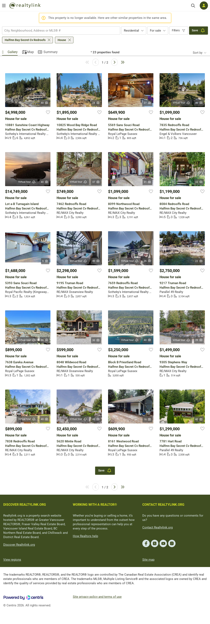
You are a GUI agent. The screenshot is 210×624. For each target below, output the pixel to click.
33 (199, 182)
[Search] (193, 5)
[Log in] (204, 5)
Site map (148, 559)
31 (147, 182)
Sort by (197, 53)
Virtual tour (181, 103)
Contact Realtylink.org (157, 527)
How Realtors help (85, 536)
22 (199, 261)
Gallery (13, 52)
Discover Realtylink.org (19, 545)
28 (96, 102)
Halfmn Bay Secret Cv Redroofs (25, 40)
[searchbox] (58, 30)
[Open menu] (4, 5)
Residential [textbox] (131, 30)
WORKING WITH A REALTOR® (95, 505)
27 (147, 102)
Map (30, 52)
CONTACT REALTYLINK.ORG (163, 505)
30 (96, 340)
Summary (50, 52)
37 (96, 182)
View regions (12, 559)
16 (147, 419)
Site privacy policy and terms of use (97, 597)
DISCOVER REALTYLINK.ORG (24, 505)
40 (44, 102)
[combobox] (61, 30)
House (62, 40)
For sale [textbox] (155, 30)
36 (147, 261)
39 (199, 340)
